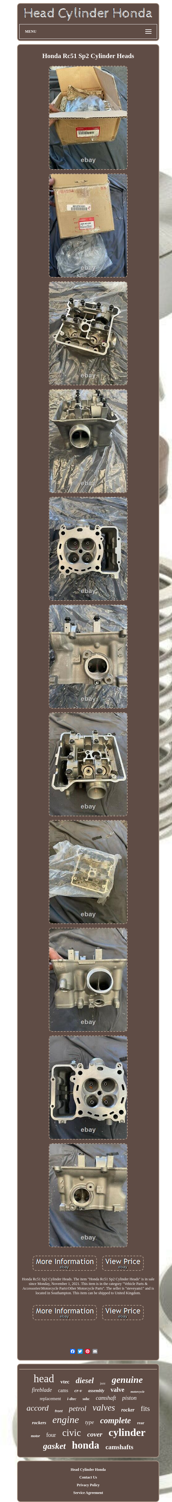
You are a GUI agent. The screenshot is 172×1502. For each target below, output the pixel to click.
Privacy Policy (88, 1485)
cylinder (127, 1432)
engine (65, 1419)
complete (115, 1420)
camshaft (106, 1398)
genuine (127, 1379)
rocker (128, 1409)
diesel (85, 1380)
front (59, 1411)
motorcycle (137, 1391)
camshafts (120, 1447)
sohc (86, 1399)
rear (140, 1422)
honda (85, 1445)
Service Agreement (88, 1493)
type (89, 1422)
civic (71, 1432)
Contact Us (88, 1477)
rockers (39, 1422)
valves (104, 1407)
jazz (103, 1383)
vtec (64, 1382)
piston (129, 1398)
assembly (96, 1390)
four (51, 1435)
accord (37, 1408)
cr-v (78, 1390)
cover (94, 1434)
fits (145, 1408)
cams (63, 1390)
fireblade (42, 1390)
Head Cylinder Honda (88, 1469)
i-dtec (71, 1398)
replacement (50, 1398)
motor (35, 1436)
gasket (54, 1446)
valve (117, 1389)
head (44, 1379)
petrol (77, 1408)
